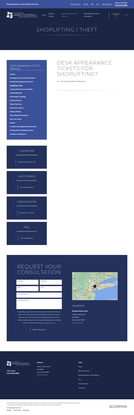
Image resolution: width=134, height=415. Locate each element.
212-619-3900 (121, 5)
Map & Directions (77, 323)
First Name (20, 281)
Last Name (43, 281)
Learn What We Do (27, 162)
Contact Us (116, 15)
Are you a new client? (23, 294)
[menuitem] (12, 73)
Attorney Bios (27, 187)
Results (85, 4)
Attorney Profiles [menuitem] (51, 15)
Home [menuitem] (44, 15)
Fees (97, 4)
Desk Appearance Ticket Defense (88, 375)
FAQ (92, 4)
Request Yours (26, 213)
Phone (19, 287)
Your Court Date (75, 4)
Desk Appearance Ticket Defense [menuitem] (69, 15)
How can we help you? (23, 300)
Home (80, 367)
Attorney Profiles (84, 371)
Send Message (39, 330)
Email (42, 287)
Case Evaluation (107, 4)
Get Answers (27, 238)
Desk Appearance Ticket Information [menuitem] (91, 15)
